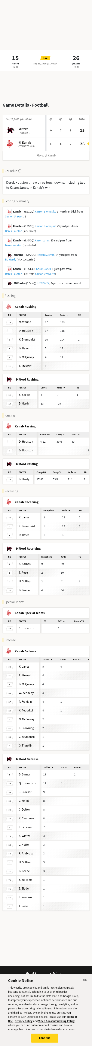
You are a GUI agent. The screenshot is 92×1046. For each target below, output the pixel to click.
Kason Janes (42, 240)
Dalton (25, 810)
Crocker (25, 792)
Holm (24, 801)
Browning (26, 728)
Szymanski (27, 737)
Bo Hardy (10, 259)
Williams (25, 880)
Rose (23, 573)
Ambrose (26, 853)
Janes (24, 517)
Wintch (25, 836)
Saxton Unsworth (15, 216)
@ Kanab (76, 63)
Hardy (24, 404)
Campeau (26, 818)
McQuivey (26, 357)
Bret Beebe (43, 283)
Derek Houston (13, 231)
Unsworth (26, 628)
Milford (15, 63)
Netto (24, 845)
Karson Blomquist (45, 211)
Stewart (25, 366)
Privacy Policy (24, 1025)
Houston (26, 331)
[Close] (85, 985)
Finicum (25, 827)
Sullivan (25, 581)
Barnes (25, 564)
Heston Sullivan (46, 255)
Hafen (24, 348)
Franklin (25, 702)
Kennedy (26, 693)
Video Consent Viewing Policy (56, 1025)
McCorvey (26, 719)
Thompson (27, 783)
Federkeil (26, 710)
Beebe (24, 395)
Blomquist (27, 340)
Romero (25, 897)
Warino (25, 322)
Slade (24, 889)
